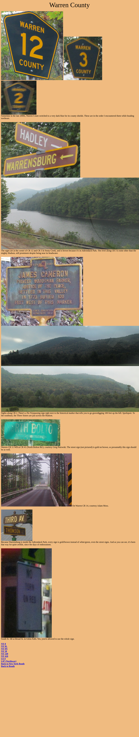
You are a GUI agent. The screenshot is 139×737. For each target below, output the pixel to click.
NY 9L (4, 646)
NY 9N (4, 649)
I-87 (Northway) (8, 661)
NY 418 (4, 656)
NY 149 (4, 654)
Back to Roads (8, 666)
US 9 (3, 659)
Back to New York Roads (13, 664)
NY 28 (4, 651)
